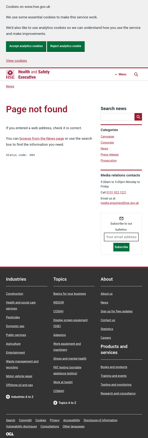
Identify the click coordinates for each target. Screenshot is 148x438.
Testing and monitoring (116, 384)
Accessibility (71, 420)
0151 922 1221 (116, 192)
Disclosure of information (100, 420)
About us (107, 294)
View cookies (16, 60)
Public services (16, 335)
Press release (110, 154)
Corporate (107, 142)
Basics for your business (69, 294)
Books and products (114, 367)
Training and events (114, 376)
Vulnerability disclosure (21, 426)
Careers (106, 338)
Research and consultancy (118, 393)
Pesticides (13, 317)
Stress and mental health (70, 358)
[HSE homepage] (28, 74)
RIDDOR (58, 302)
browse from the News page (41, 138)
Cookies (40, 420)
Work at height (63, 382)
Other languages (74, 426)
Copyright (25, 420)
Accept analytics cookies (26, 46)
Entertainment (15, 352)
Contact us (108, 320)
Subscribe (121, 247)
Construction (14, 294)
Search (10, 420)
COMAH (58, 391)
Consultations (49, 426)
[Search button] (136, 74)
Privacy (55, 420)
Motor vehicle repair (19, 376)
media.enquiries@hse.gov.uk (120, 203)
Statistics (107, 329)
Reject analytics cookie (65, 46)
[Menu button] (120, 74)
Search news (113, 108)
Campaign (107, 136)
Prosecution (109, 160)
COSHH (58, 311)
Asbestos (59, 335)
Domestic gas (15, 326)
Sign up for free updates (116, 311)
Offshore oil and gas (19, 385)
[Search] (138, 117)
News (10, 86)
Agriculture (13, 344)
